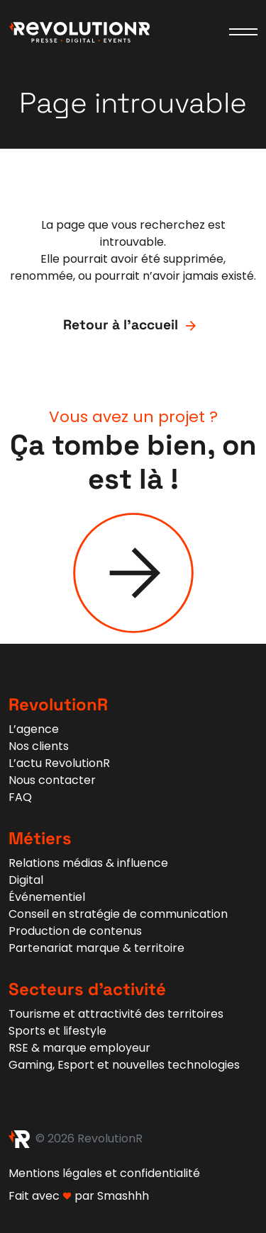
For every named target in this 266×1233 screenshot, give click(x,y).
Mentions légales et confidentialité (104, 1173)
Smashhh (123, 1196)
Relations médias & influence (88, 863)
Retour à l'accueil (133, 325)
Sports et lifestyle (57, 1031)
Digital (26, 880)
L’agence (34, 729)
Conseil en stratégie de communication (118, 914)
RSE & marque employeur (79, 1048)
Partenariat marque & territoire (96, 948)
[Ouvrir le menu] (243, 32)
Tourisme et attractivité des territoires (116, 1014)
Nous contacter (52, 780)
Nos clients (39, 746)
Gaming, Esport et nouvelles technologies (124, 1065)
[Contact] (133, 572)
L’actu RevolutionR (59, 763)
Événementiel (47, 897)
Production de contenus (75, 931)
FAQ (20, 797)
